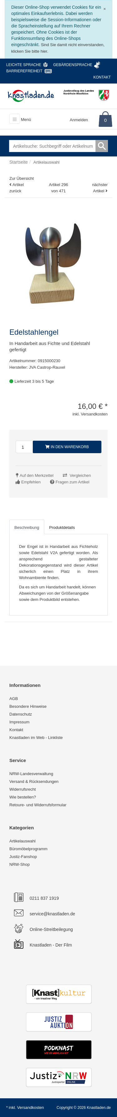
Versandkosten (30, 1107)
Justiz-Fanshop (23, 856)
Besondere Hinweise (27, 706)
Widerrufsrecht (22, 789)
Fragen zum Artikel (72, 482)
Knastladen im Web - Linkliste (36, 737)
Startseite (18, 162)
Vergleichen (80, 475)
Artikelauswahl (22, 841)
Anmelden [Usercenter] (79, 119)
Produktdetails (62, 527)
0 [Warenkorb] (105, 120)
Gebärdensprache (72, 65)
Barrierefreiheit (24, 71)
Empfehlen (31, 482)
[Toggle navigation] (14, 119)
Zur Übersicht (21, 178)
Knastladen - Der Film (51, 944)
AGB (13, 698)
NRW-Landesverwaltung (31, 773)
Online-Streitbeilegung (51, 929)
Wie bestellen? (22, 797)
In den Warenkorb (67, 447)
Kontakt (102, 77)
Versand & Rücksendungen (34, 781)
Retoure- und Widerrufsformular (37, 805)
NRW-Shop (19, 864)
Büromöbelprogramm (28, 848)
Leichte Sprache (23, 65)
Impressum (19, 722)
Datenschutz (20, 714)
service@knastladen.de (52, 913)
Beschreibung (26, 527)
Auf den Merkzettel (36, 475)
